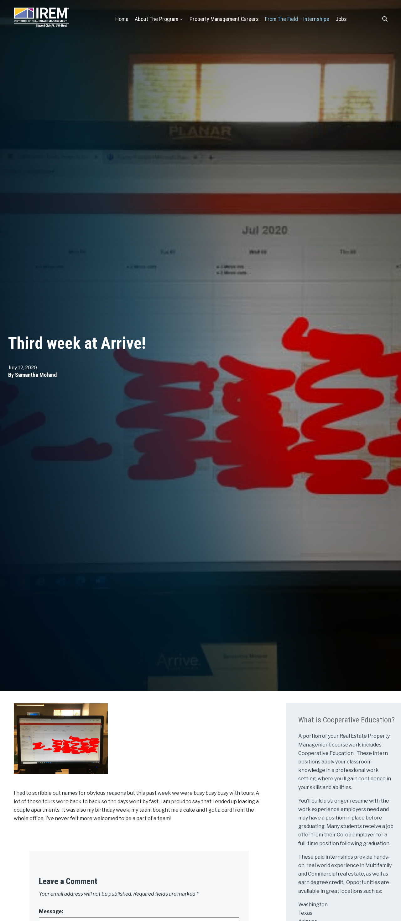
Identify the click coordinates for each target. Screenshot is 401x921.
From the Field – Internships (297, 19)
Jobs (341, 19)
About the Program (156, 19)
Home (121, 19)
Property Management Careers (224, 19)
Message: (51, 911)
